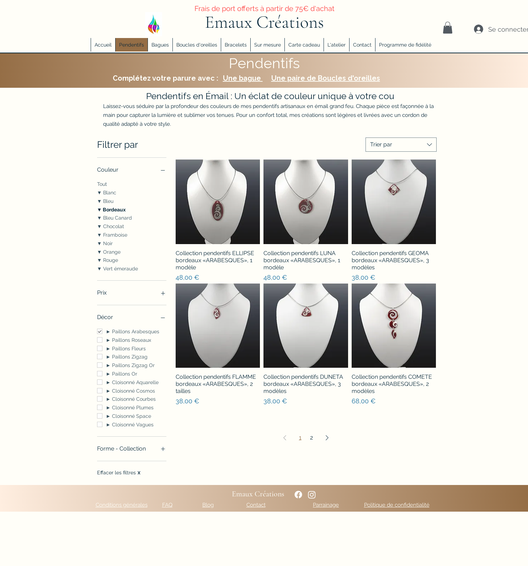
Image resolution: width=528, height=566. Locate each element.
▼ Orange (109, 251)
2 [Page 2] (311, 437)
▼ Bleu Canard (114, 217)
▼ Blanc (107, 192)
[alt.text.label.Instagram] (312, 495)
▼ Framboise (112, 234)
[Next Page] (327, 438)
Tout (102, 183)
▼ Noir (105, 242)
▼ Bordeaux (111, 209)
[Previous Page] (285, 438)
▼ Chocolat (110, 225)
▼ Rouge (107, 259)
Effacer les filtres (118, 472)
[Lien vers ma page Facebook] (298, 495)
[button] (448, 27)
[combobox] (401, 145)
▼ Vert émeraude (117, 268)
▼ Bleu (105, 200)
